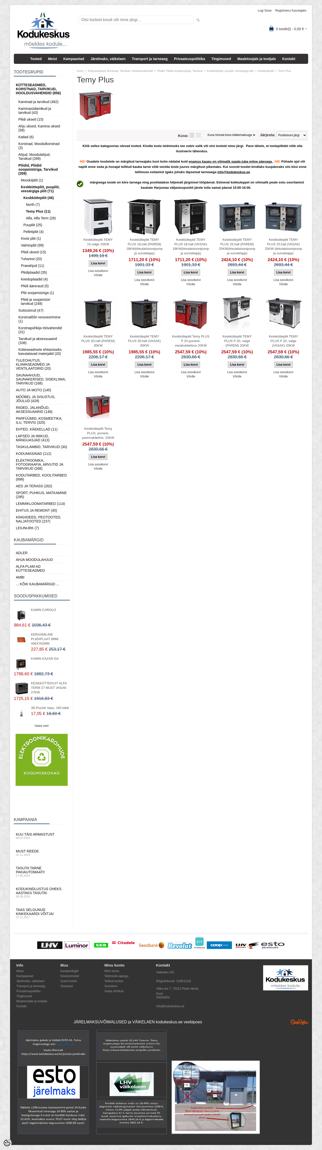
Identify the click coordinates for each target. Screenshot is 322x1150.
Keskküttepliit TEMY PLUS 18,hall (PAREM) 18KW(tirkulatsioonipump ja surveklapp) (144, 246)
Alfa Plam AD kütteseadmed (30, 568)
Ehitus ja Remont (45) (36, 510)
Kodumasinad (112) (33, 454)
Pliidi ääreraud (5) (35, 286)
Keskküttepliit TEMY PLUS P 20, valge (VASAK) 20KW (283, 340)
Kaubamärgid (69, 971)
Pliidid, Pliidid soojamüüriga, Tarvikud (180, 70)
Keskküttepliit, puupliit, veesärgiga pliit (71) (40, 189)
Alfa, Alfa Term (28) (41, 218)
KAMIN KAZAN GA (45, 658)
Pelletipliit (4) (33, 232)
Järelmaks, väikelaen (108, 59)
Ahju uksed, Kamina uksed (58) (39, 128)
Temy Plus (284, 70)
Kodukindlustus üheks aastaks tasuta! (41, 892)
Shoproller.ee (299, 1022)
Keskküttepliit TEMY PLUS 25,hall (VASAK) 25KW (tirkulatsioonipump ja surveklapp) (283, 246)
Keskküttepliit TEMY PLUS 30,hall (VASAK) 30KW (144, 340)
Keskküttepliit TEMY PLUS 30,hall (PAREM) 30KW (98, 340)
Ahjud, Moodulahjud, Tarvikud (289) (34, 157)
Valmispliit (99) (32, 245)
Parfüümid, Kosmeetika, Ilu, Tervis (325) (39, 420)
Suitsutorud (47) (31, 310)
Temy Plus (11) (38, 211)
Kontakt (288, 59)
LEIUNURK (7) (27, 528)
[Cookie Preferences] (7, 1142)
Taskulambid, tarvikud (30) (41, 447)
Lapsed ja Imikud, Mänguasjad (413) (33, 438)
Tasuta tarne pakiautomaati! (41, 871)
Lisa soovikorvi (98, 271)
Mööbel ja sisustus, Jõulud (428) (35, 399)
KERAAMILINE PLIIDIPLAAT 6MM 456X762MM (44, 639)
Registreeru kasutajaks (290, 10)
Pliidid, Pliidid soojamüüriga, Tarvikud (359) (38, 169)
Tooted (36, 59)
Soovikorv (111, 986)
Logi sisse (265, 10)
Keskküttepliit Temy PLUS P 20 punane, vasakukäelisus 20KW (191, 340)
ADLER (22, 553)
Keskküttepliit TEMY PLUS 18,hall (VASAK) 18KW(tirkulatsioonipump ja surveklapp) (191, 246)
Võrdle (98, 275)
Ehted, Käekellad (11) (37, 429)
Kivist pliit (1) (31, 238)
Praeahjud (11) (32, 266)
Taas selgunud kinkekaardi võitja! (41, 913)
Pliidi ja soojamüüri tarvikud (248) (35, 302)
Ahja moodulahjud (34, 560)
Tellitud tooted (113, 981)
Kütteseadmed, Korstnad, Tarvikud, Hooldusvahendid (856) (38, 89)
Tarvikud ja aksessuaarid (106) (37, 341)
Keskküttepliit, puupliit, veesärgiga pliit (230, 70)
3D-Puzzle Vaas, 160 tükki (50, 708)
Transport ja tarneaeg (150, 59)
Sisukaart (66, 986)
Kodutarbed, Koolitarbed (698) (41, 477)
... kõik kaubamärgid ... (37, 584)
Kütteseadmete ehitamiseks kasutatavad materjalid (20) (40, 352)
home (80, 70)
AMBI (20, 577)
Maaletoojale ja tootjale (256, 59)
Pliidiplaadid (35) (34, 272)
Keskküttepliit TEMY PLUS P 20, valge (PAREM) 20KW (237, 340)
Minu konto (111, 971)
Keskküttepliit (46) (38, 198)
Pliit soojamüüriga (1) (37, 293)
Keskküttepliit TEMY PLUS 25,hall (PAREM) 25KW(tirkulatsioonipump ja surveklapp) (237, 246)
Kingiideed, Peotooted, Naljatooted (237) (38, 519)
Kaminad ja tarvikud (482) (38, 102)
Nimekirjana (192, 135)
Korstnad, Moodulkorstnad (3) (38, 146)
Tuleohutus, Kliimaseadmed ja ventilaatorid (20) (33, 364)
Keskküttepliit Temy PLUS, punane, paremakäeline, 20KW (98, 433)
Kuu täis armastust (41, 835)
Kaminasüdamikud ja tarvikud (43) (34, 111)
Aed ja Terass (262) (34, 486)
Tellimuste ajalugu (116, 976)
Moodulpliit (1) (32, 180)
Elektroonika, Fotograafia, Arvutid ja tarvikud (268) (39, 464)
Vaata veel (41, 726)
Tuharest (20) (31, 259)
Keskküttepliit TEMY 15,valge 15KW (98, 242)
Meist (52, 59)
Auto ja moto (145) (33, 390)
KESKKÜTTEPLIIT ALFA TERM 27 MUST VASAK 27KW (49, 687)
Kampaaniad (73, 59)
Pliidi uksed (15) (31, 119)
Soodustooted (69, 976)
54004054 (163, 997)
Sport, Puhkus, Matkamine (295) (41, 495)
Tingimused (221, 59)
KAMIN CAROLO (43, 610)
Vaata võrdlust (114, 991)
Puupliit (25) (32, 225)
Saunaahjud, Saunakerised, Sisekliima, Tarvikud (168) (41, 379)
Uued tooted (68, 981)
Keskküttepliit (266, 70)
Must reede (41, 852)
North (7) (33, 205)
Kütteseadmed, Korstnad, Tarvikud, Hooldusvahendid (120, 70)
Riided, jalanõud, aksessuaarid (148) (34, 410)
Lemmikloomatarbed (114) (40, 504)
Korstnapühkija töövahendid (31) (40, 330)
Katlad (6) (26, 137)
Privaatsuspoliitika (189, 59)
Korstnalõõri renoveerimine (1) (39, 319)
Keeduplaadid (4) (34, 279)
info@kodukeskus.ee (170, 1006)
